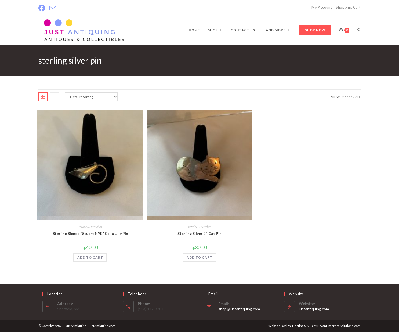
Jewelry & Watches (90, 227)
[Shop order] (91, 96)
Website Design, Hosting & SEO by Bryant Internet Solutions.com (314, 326)
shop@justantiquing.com (239, 308)
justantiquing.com (314, 308)
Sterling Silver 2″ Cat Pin (199, 233)
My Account (321, 7)
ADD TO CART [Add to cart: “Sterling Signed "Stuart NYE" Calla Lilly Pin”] (90, 257)
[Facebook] (42, 8)
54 (351, 97)
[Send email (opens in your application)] (52, 8)
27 (344, 97)
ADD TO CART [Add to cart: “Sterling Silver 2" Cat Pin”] (199, 257)
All (358, 97)
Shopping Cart (348, 7)
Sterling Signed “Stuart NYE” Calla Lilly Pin (90, 233)
